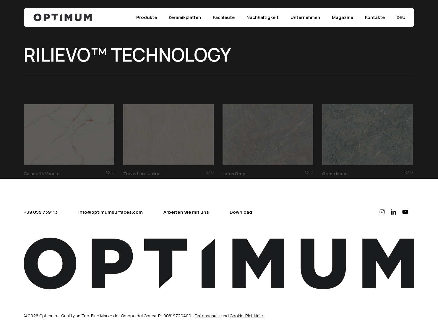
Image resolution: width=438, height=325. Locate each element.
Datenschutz (207, 315)
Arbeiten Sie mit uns (186, 212)
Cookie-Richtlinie (246, 315)
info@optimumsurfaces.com (110, 212)
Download (241, 212)
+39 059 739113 (41, 212)
